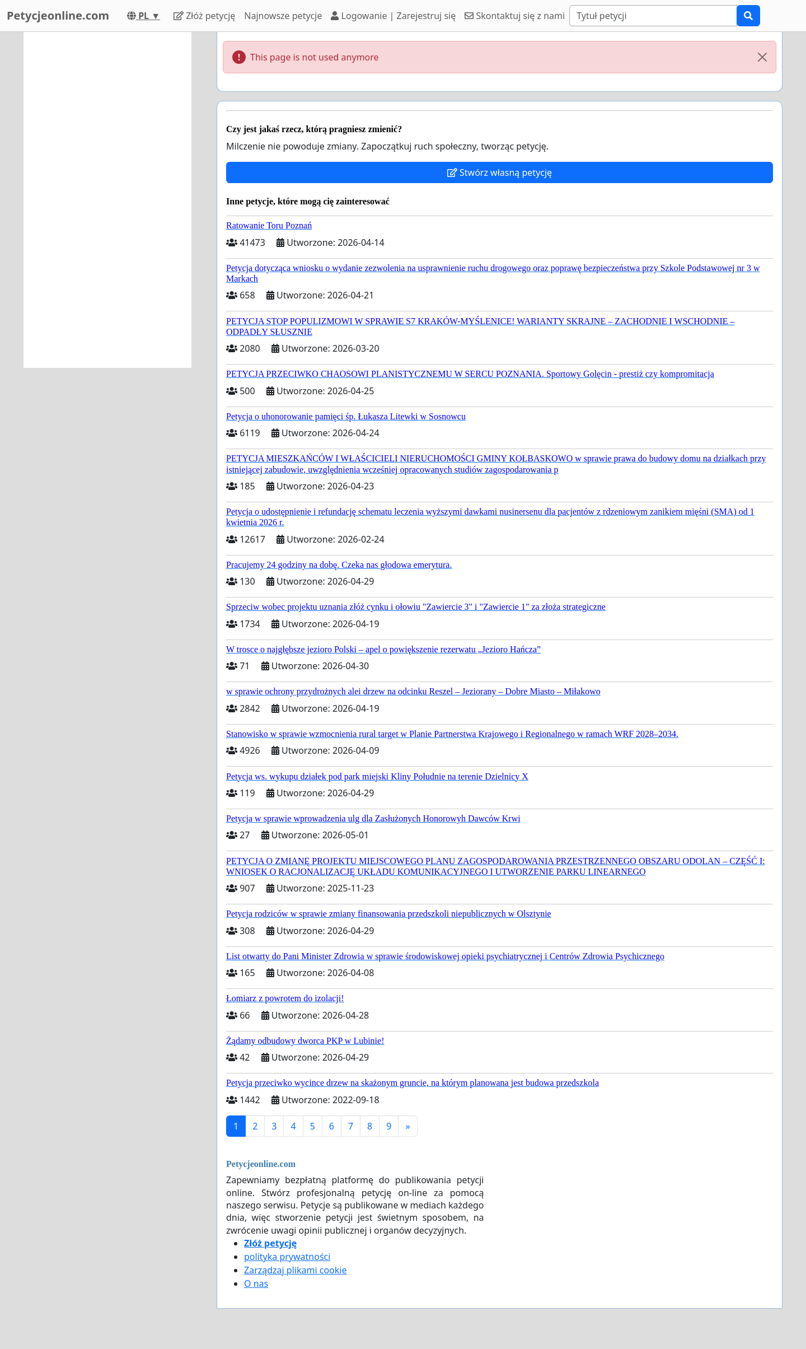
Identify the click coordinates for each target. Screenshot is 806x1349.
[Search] (653, 15)
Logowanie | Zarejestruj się (393, 16)
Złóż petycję (204, 16)
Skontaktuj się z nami (515, 16)
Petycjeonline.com (58, 15)
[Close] (762, 57)
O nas (256, 1283)
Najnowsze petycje (283, 16)
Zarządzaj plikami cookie (295, 1270)
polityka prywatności (287, 1256)
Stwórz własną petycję (499, 172)
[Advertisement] (107, 200)
